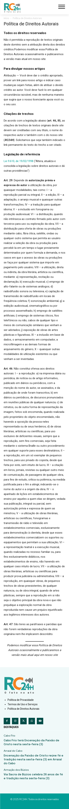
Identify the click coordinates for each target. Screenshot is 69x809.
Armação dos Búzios (16, 769)
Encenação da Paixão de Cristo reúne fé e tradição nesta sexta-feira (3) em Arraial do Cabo (33, 759)
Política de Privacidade (21, 699)
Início (6, 18)
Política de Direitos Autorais (23, 708)
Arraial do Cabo (13, 750)
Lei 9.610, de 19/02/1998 (18, 161)
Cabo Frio (9, 735)
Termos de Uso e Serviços (23, 704)
